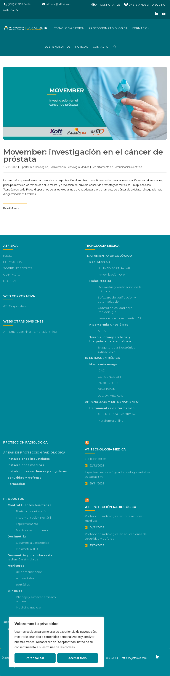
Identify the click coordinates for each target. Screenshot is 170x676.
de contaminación (29, 572)
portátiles (23, 584)
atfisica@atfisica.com (134, 658)
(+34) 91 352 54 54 (107, 658)
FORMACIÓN (140, 28)
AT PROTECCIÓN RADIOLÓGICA (110, 507)
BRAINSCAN (106, 389)
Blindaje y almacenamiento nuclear (36, 599)
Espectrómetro (27, 524)
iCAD (101, 370)
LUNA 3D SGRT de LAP (114, 268)
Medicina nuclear (28, 607)
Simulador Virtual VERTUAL (117, 414)
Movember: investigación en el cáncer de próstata (83, 155)
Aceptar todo (77, 658)
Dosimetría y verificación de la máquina (119, 289)
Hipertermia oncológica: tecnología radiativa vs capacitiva (118, 474)
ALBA (102, 330)
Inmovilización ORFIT (113, 274)
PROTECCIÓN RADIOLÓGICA (108, 28)
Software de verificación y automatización (117, 299)
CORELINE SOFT (109, 376)
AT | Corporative (15, 306)
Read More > (11, 208)
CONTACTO (100, 46)
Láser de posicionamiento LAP (119, 318)
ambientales (25, 578)
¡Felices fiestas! (95, 458)
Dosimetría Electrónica (32, 542)
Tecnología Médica (78, 167)
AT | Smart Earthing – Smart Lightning (30, 331)
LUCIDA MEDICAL (110, 395)
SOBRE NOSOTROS (57, 46)
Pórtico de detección (31, 511)
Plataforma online (110, 420)
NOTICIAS (81, 46)
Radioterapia (58, 167)
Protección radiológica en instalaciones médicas (113, 518)
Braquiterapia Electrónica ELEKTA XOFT (116, 349)
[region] (56, 642)
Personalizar (35, 658)
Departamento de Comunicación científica (116, 167)
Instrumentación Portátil (33, 517)
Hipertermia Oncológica (33, 167)
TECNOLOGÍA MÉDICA (69, 28)
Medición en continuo (32, 530)
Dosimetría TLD (27, 549)
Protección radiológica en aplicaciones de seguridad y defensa (116, 536)
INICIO (8, 255)
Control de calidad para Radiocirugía (115, 310)
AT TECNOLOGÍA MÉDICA (105, 449)
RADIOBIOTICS (109, 383)
